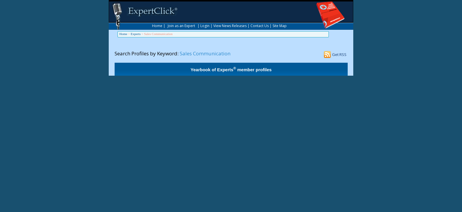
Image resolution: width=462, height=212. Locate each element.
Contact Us (259, 25)
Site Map (280, 25)
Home (157, 25)
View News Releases (230, 25)
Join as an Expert (181, 25)
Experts (136, 34)
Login (204, 25)
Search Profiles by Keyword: (147, 53)
